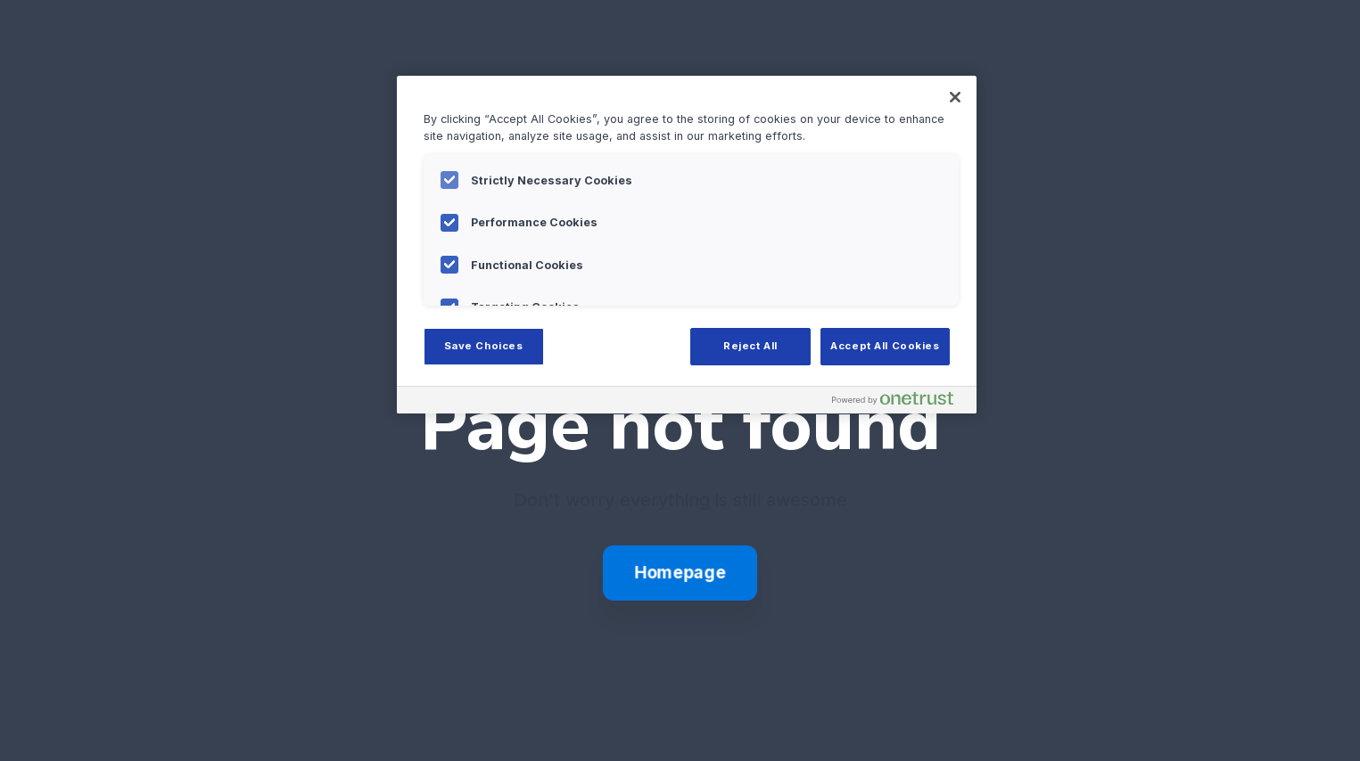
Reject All (750, 346)
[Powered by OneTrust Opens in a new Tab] (900, 402)
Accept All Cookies (884, 346)
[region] (687, 244)
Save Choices (483, 346)
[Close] (955, 97)
